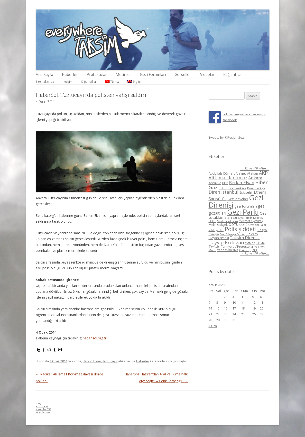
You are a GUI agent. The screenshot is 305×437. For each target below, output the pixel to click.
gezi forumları (245, 206)
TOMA (260, 243)
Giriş (38, 403)
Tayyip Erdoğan (226, 242)
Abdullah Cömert (222, 173)
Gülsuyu (238, 217)
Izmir (248, 217)
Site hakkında (45, 81)
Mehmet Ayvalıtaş (251, 221)
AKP (263, 173)
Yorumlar (43, 409)
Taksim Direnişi (245, 237)
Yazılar (42, 406)
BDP (225, 183)
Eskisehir (246, 192)
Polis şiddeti (241, 229)
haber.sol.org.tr (94, 338)
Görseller (183, 74)
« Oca (213, 326)
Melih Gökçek (218, 225)
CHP (223, 187)
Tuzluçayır (110, 361)
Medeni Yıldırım (227, 221)
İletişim (68, 81)
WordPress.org (44, 412)
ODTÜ (233, 224)
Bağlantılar (232, 74)
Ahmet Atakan (247, 173)
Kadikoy (258, 217)
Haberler (70, 74)
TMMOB (250, 243)
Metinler (123, 74)
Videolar (207, 74)
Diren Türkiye (256, 188)
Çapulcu (244, 250)
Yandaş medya (227, 250)
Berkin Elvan (92, 361)
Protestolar (97, 74)
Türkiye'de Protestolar (237, 246)
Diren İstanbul (223, 192)
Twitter (214, 246)
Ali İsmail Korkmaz (228, 178)
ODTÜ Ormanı (249, 225)
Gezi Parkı (243, 212)
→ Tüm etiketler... (254, 168)
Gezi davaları (238, 199)
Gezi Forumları (153, 74)
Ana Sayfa (44, 74)
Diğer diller (88, 81)
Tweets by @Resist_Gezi (227, 137)
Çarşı (254, 250)
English (134, 81)
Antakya (215, 183)
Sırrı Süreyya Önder (232, 234)
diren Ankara (237, 188)
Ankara (255, 178)
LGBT (212, 221)
